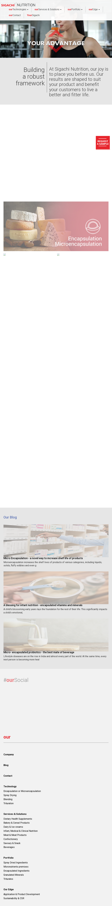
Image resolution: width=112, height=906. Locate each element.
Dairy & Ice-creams (13, 826)
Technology (10, 786)
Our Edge (9, 889)
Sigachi (33, 15)
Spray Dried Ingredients (16, 862)
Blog (6, 765)
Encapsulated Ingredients (16, 870)
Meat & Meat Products (15, 835)
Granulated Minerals (14, 874)
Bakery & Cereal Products (17, 822)
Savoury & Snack (12, 843)
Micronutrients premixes (16, 866)
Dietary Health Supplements (18, 818)
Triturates (8, 879)
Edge (94, 9)
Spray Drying (10, 795)
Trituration (9, 803)
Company (9, 754)
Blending (8, 799)
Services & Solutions (48, 9)
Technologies (18, 9)
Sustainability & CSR (14, 898)
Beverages (9, 847)
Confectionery (11, 839)
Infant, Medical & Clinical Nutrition (21, 831)
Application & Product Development (22, 894)
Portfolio (75, 9)
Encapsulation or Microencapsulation (22, 791)
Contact (15, 15)
